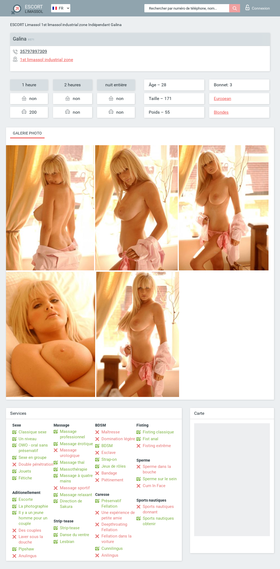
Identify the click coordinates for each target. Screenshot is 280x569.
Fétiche (25, 478)
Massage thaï (72, 462)
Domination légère (118, 438)
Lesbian (67, 541)
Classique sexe (32, 432)
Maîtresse (110, 432)
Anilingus (109, 555)
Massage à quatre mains (76, 478)
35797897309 (33, 51)
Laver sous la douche (31, 539)
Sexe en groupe (32, 457)
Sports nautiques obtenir (158, 521)
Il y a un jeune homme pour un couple (33, 518)
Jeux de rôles (113, 466)
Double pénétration (36, 464)
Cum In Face (154, 485)
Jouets (25, 471)
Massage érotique (76, 443)
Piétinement (112, 479)
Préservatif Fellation (111, 503)
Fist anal (150, 438)
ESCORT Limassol (25, 24)
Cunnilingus (112, 548)
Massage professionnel (72, 434)
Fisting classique (158, 432)
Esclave (108, 452)
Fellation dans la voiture (116, 539)
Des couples (30, 530)
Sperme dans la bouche (157, 469)
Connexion (258, 7)
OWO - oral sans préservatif (33, 448)
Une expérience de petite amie (118, 515)
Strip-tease (70, 527)
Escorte (26, 499)
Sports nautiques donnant (158, 509)
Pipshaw (26, 549)
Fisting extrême (157, 445)
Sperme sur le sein (160, 478)
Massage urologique (70, 453)
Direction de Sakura (71, 504)
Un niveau (27, 438)
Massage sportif (75, 487)
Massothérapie (73, 469)
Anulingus (28, 555)
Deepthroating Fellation (114, 527)
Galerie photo (27, 133)
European (222, 98)
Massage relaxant (76, 494)
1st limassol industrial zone (64, 24)
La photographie (33, 506)
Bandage (109, 473)
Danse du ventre (74, 534)
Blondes (221, 112)
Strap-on (109, 459)
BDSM (107, 445)
